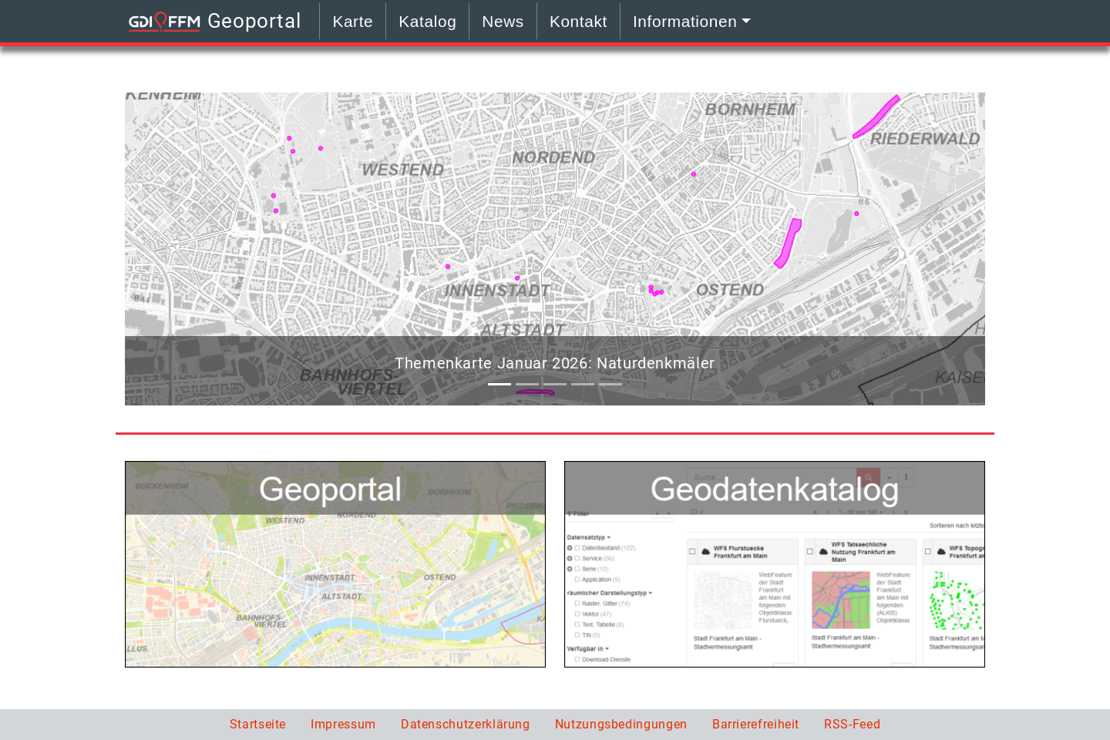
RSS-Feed (852, 724)
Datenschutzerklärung (465, 724)
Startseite (258, 724)
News (503, 21)
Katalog (427, 21)
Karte (352, 21)
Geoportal (213, 23)
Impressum (343, 724)
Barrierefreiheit (755, 724)
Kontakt (578, 21)
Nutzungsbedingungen (621, 724)
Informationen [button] (685, 21)
